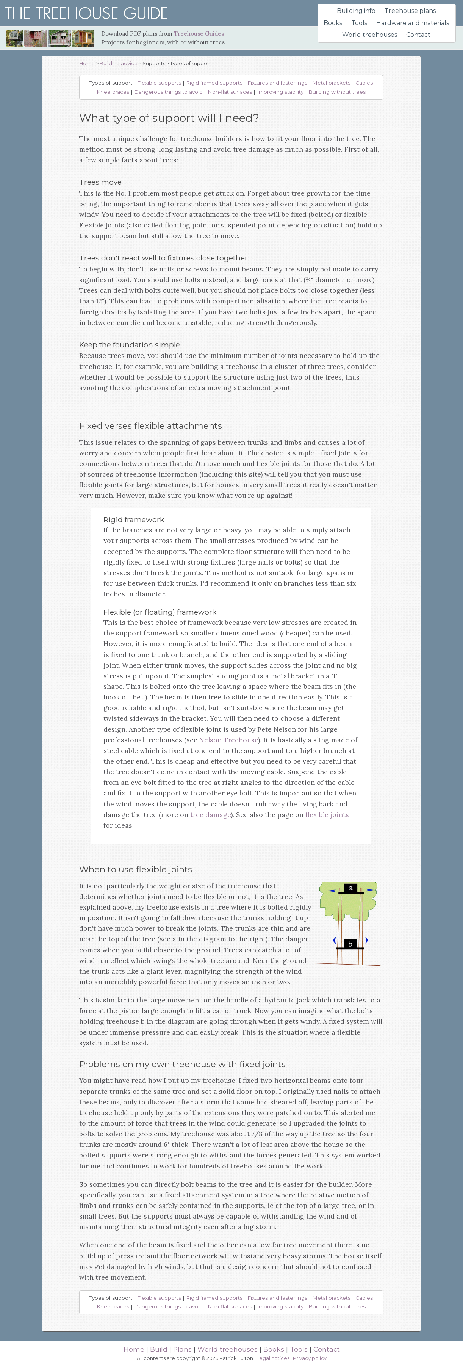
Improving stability (280, 92)
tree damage (210, 814)
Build (158, 1349)
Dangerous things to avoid (168, 92)
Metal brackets (331, 83)
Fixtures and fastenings (277, 83)
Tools (359, 23)
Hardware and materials (412, 23)
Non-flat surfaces (230, 92)
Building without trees (337, 92)
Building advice (119, 63)
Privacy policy (310, 1358)
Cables (364, 83)
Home (87, 63)
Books (333, 23)
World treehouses (369, 34)
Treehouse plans (410, 10)
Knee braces (113, 92)
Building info (356, 10)
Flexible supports (159, 83)
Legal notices (273, 1358)
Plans (182, 1349)
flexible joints (327, 814)
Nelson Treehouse (228, 740)
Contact (418, 34)
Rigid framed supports (214, 83)
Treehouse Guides (199, 33)
